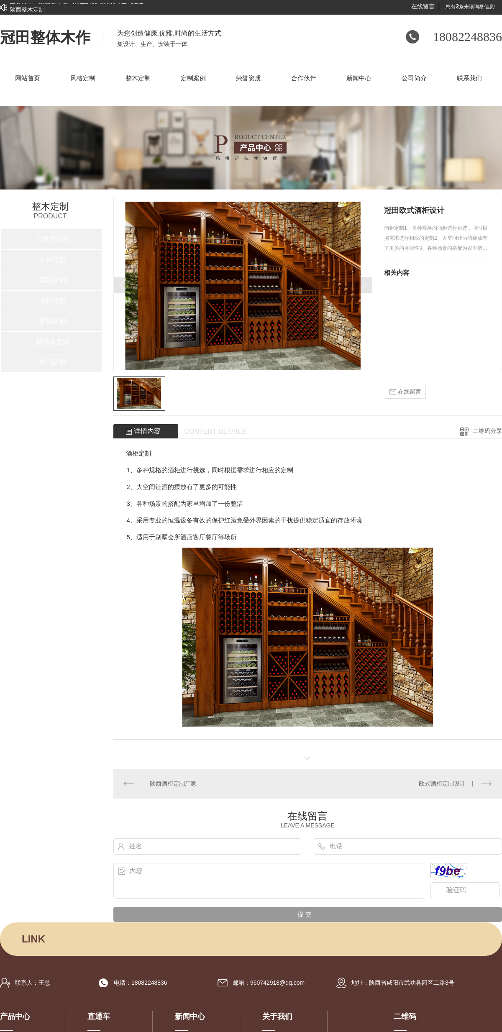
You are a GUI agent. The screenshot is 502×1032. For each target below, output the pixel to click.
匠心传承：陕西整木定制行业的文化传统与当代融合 (77, 4)
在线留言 (423, 6)
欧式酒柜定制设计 (442, 783)
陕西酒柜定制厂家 (173, 783)
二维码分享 (487, 431)
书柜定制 (52, 300)
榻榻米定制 (52, 341)
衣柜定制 (52, 259)
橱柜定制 (52, 321)
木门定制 (52, 362)
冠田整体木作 (45, 37)
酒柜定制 (52, 280)
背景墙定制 (52, 239)
